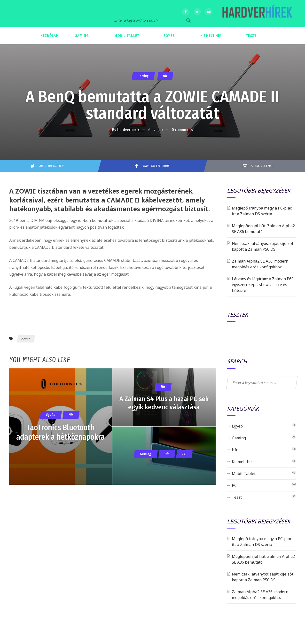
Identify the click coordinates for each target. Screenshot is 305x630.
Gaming (143, 76)
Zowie (26, 339)
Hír (165, 76)
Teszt (237, 497)
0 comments (182, 129)
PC (234, 485)
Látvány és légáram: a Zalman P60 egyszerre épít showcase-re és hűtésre (263, 284)
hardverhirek (128, 129)
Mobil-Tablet (244, 473)
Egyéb (237, 426)
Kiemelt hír (242, 461)
